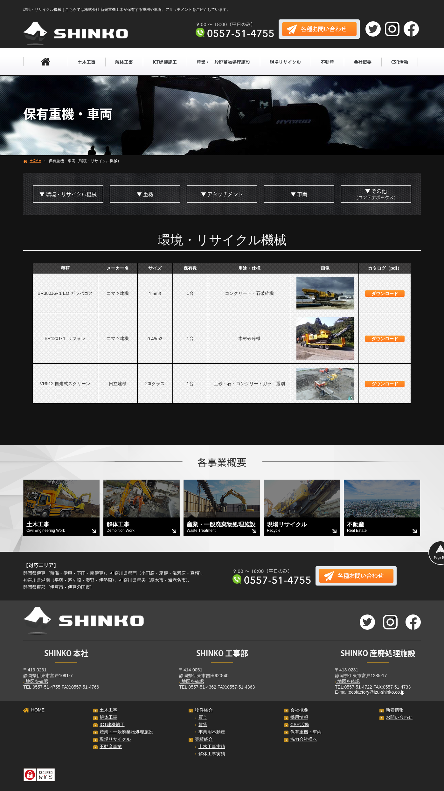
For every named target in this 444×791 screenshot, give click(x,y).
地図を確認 (35, 681)
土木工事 (86, 62)
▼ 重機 (145, 194)
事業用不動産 (210, 731)
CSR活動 (399, 62)
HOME (35, 160)
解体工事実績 (210, 753)
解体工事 (124, 62)
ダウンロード (384, 293)
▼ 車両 (299, 194)
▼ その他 (376, 194)
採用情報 (299, 717)
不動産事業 (111, 746)
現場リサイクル (285, 62)
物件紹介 (204, 709)
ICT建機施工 (165, 62)
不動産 (327, 62)
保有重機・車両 (306, 731)
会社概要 (362, 62)
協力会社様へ (303, 739)
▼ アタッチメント (222, 194)
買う (201, 717)
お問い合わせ (399, 717)
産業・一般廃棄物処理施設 (223, 62)
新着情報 (395, 709)
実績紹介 (204, 739)
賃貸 (201, 724)
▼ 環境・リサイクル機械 (68, 194)
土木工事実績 (210, 746)
